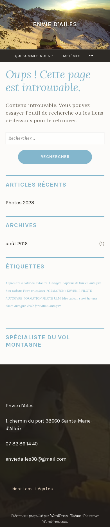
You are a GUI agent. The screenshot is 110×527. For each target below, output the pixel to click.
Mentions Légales (32, 489)
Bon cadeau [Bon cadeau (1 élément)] (14, 291)
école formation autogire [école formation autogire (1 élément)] (44, 306)
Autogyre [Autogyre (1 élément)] (55, 283)
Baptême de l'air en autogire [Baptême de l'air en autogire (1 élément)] (81, 283)
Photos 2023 (20, 203)
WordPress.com (54, 521)
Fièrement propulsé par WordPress (39, 515)
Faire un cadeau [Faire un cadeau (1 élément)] (34, 291)
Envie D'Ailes (55, 24)
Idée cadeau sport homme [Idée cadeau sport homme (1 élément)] (79, 298)
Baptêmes (71, 56)
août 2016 (17, 243)
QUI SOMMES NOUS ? (34, 56)
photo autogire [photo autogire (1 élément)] (16, 306)
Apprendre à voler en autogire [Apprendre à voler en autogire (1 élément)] (26, 283)
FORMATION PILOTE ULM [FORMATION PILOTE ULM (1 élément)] (42, 298)
